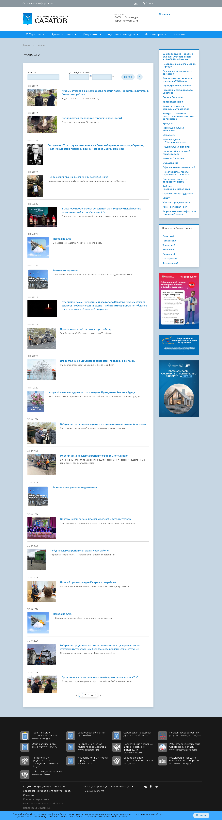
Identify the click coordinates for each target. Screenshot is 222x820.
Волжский (168, 236)
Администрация (62, 34)
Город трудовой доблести (177, 85)
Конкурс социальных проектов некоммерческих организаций (178, 116)
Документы (90, 34)
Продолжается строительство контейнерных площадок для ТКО (99, 677)
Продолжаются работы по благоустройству (85, 329)
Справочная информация (38, 3)
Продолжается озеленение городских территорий (91, 118)
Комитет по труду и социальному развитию (176, 107)
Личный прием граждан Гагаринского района (88, 582)
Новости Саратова (173, 158)
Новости (40, 45)
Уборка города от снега (176, 202)
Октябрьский (170, 258)
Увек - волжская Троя (175, 206)
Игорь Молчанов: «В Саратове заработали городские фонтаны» (97, 361)
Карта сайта (42, 799)
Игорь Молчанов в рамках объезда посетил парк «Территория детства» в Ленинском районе (105, 93)
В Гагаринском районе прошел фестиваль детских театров (95, 519)
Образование (170, 163)
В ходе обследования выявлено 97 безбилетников (78, 177)
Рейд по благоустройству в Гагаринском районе (79, 550)
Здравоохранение (173, 101)
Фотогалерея (154, 34)
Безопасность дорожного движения (177, 72)
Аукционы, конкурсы (121, 34)
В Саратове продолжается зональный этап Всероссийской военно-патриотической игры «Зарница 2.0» (101, 210)
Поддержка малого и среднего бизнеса (175, 180)
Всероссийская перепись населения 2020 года (177, 80)
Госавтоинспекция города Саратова (178, 91)
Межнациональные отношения (173, 129)
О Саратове (33, 34)
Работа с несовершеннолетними (176, 187)
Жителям (164, 14)
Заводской (169, 245)
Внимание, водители (65, 270)
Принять (201, 815)
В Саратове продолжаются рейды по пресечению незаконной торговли (103, 424)
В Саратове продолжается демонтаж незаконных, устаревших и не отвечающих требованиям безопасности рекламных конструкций (99, 647)
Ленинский (169, 254)
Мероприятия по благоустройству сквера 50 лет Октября (94, 455)
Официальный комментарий (179, 167)
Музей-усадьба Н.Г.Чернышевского (174, 141)
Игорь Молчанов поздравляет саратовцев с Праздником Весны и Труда (92, 392)
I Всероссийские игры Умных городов (179, 65)
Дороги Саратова (172, 97)
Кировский (169, 249)
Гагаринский (170, 240)
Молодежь (169, 135)
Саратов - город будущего (178, 193)
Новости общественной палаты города (176, 152)
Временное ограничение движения (75, 487)
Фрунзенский (170, 263)
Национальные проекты (176, 146)
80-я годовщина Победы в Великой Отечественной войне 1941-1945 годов (178, 57)
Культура (167, 123)
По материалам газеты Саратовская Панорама (176, 173)
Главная (27, 45)
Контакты (179, 34)
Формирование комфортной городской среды (179, 213)
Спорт (166, 198)
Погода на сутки (62, 239)
